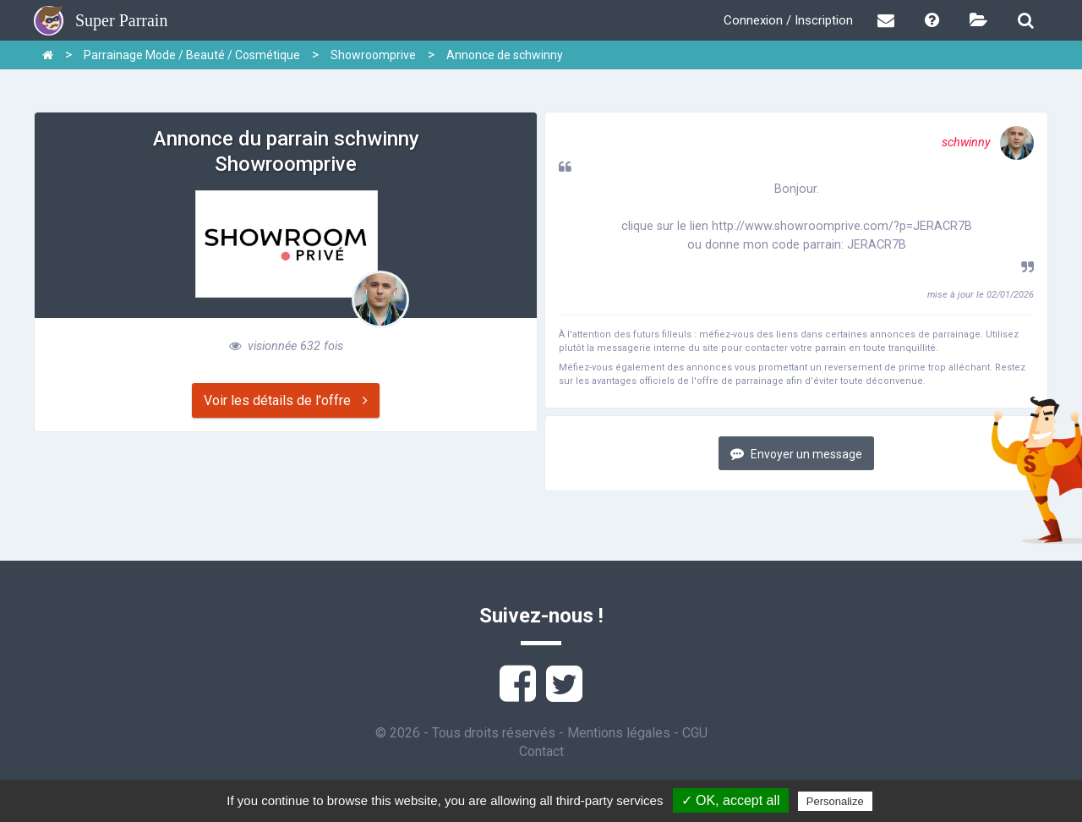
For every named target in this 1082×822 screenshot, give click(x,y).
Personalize (835, 801)
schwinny (988, 142)
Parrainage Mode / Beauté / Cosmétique (192, 55)
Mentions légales (618, 733)
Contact (541, 751)
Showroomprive (373, 55)
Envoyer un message (796, 454)
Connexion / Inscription (788, 20)
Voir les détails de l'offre (286, 400)
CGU (695, 733)
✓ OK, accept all (730, 800)
